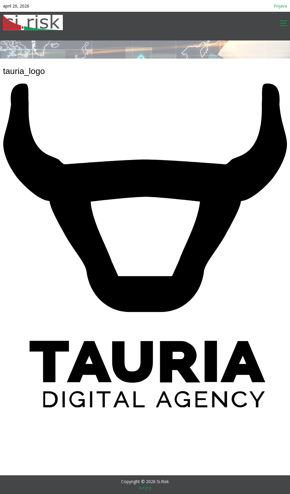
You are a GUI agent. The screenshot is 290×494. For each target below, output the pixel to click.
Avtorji (145, 488)
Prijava (280, 6)
